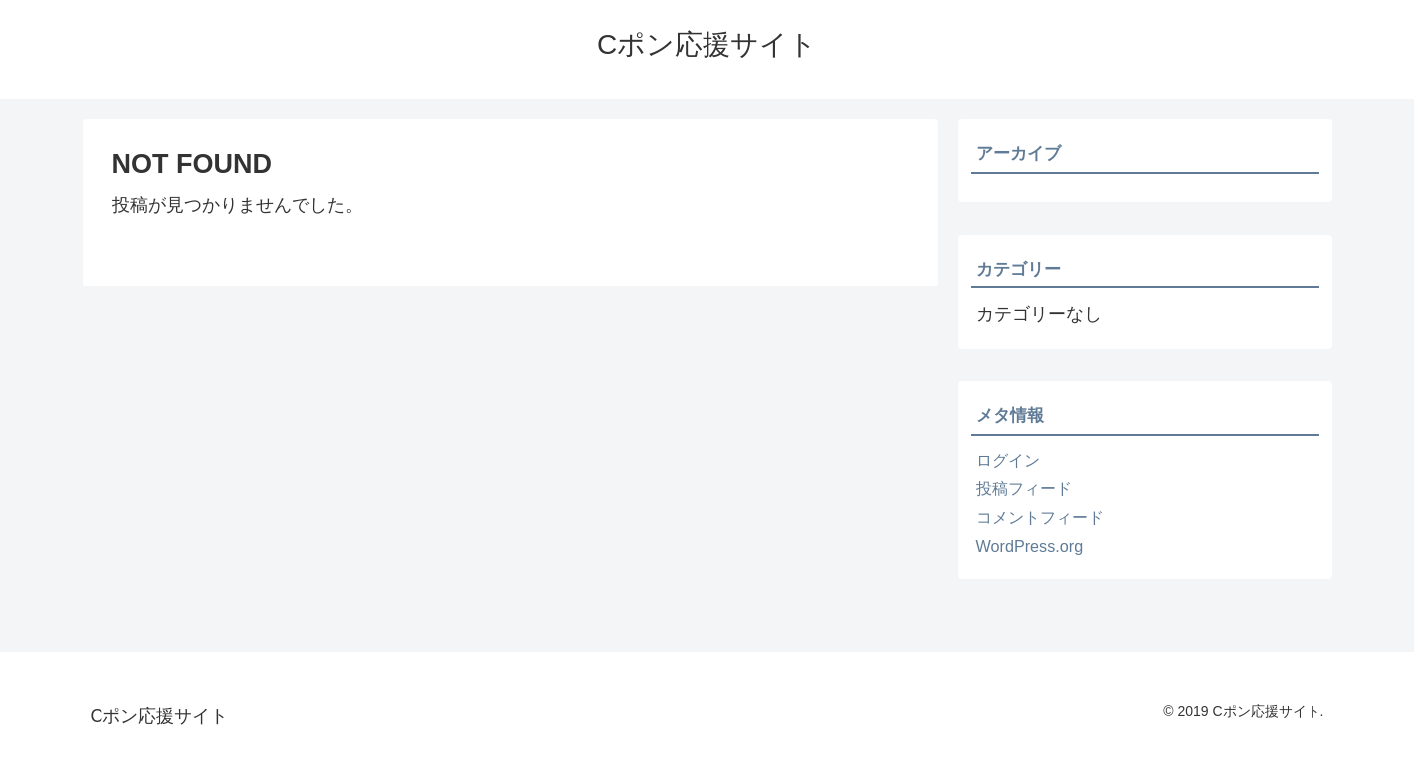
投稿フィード (1024, 488)
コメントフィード (1040, 517)
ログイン (1008, 460)
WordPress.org (1030, 546)
